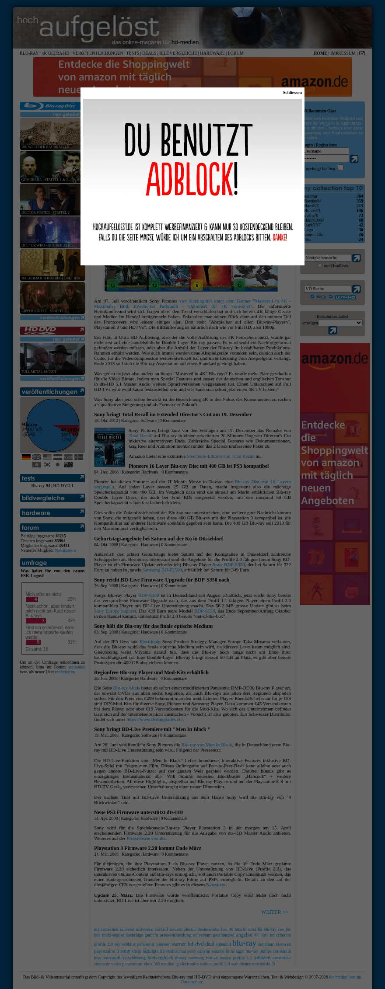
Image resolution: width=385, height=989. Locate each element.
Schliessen (292, 92)
